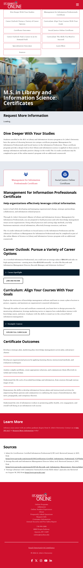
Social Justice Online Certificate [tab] (65, 178)
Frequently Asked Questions (41, 514)
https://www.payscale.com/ (35, 472)
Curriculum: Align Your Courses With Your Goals (61, 22)
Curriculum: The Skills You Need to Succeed (61, 38)
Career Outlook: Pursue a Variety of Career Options (22, 22)
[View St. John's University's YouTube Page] (45, 560)
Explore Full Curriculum (16, 332)
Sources (22, 52)
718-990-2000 (41, 526)
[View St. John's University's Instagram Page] (41, 560)
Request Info (41, 517)
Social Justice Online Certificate (60, 30)
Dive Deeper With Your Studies (22, 12)
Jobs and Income (13, 281)
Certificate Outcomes (22, 30)
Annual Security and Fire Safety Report (41, 522)
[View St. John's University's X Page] (36, 560)
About (41, 512)
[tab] (41, 272)
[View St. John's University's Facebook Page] (32, 560)
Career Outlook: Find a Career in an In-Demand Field (22, 38)
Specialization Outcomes (22, 46)
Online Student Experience (41, 509)
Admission (41, 507)
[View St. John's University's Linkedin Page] (50, 560)
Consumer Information (41, 519)
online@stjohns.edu (41, 534)
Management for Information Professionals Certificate (60, 13)
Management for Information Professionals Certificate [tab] (26, 178)
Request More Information (23, 430)
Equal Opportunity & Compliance (42, 547)
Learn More (60, 46)
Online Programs (41, 504)
